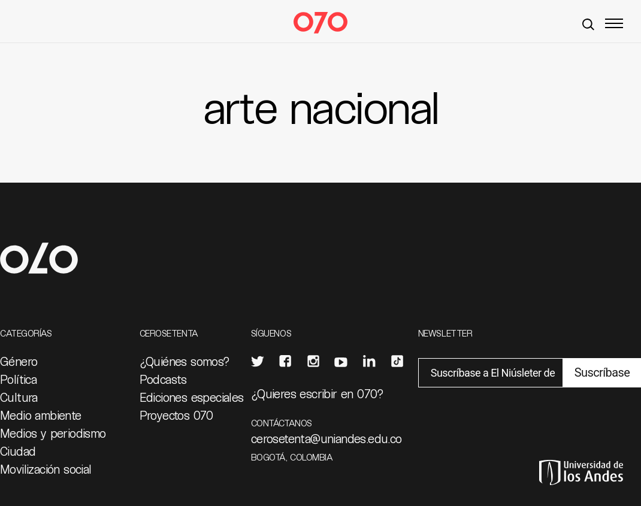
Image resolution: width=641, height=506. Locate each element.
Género (18, 361)
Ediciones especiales (192, 397)
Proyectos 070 (176, 415)
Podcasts (163, 379)
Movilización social (46, 469)
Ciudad (17, 451)
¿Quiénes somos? (185, 361)
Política (18, 379)
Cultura (19, 397)
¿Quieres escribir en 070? (317, 393)
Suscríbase (602, 372)
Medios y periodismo (53, 433)
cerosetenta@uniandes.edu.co (326, 438)
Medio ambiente (40, 415)
